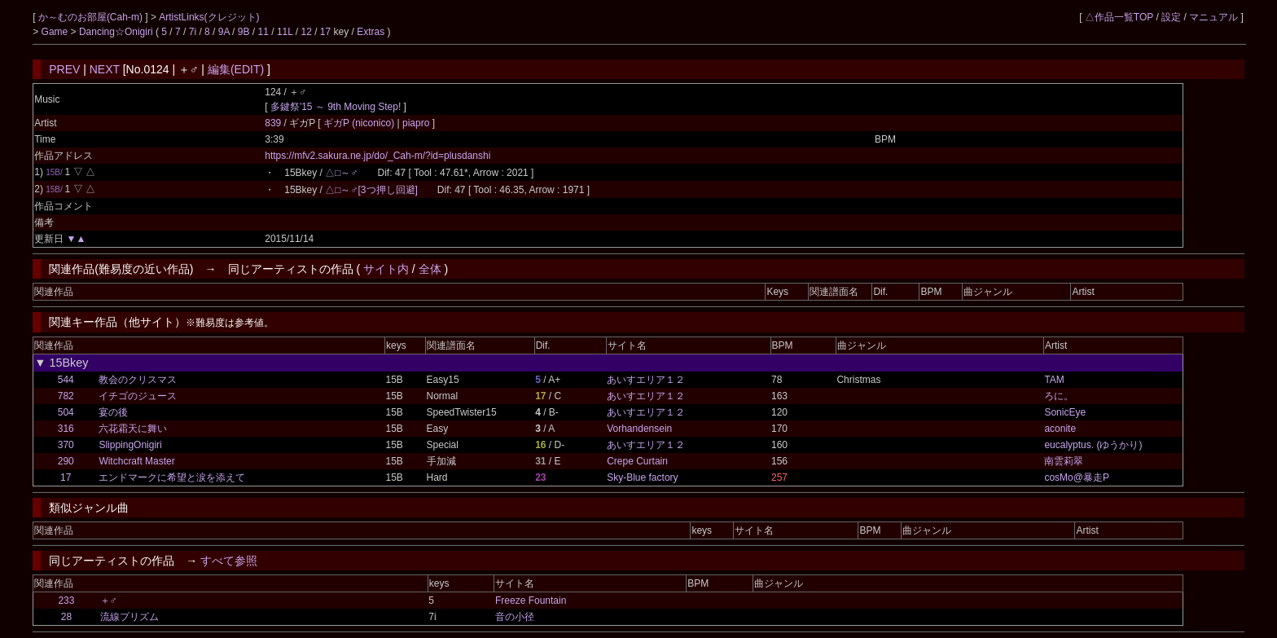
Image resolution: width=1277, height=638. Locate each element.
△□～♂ (341, 172)
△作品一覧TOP (1119, 17)
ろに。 (1058, 396)
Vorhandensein (639, 428)
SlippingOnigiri (130, 445)
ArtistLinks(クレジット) (209, 17)
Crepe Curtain (637, 461)
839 (273, 123)
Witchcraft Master (136, 461)
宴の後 (113, 412)
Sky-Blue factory (642, 477)
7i (192, 31)
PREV (64, 69)
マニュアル (1213, 17)
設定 (1171, 17)
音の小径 (514, 617)
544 (66, 379)
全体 (430, 268)
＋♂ (108, 600)
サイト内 (386, 268)
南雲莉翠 (1063, 461)
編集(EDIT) (236, 69)
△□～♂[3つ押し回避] (371, 190)
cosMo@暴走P (1076, 477)
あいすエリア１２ (646, 379)
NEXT (105, 69)
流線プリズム (129, 617)
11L (285, 31)
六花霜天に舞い (133, 428)
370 (66, 445)
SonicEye (1065, 412)
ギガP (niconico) (360, 123)
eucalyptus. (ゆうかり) (1093, 445)
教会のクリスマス (138, 379)
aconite (1060, 428)
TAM (1054, 379)
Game (56, 31)
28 (66, 617)
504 (66, 412)
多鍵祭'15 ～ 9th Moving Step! (335, 106)
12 (306, 31)
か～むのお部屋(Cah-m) (91, 17)
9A (224, 31)
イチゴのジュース (138, 396)
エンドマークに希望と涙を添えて (172, 477)
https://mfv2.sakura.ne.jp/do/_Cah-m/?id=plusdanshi (377, 155)
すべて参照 (228, 560)
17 (325, 31)
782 (66, 396)
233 (66, 600)
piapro (416, 123)
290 (66, 461)
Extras (370, 31)
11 (263, 31)
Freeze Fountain (530, 600)
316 (66, 428)
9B (244, 31)
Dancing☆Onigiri (117, 31)
